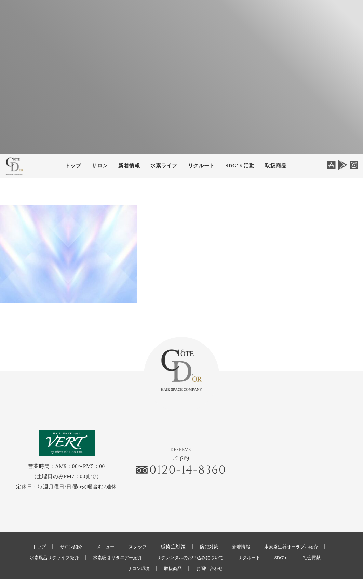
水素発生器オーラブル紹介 (298, 524)
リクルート (201, 166)
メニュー (101, 524)
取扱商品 (275, 166)
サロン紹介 (64, 524)
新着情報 (243, 524)
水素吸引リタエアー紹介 (112, 535)
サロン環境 (135, 546)
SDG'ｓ (292, 535)
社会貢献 (325, 535)
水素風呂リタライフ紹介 (43, 535)
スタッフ (135, 524)
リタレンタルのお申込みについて (192, 535)
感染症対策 (172, 524)
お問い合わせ (212, 546)
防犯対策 (209, 524)
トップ (73, 166)
